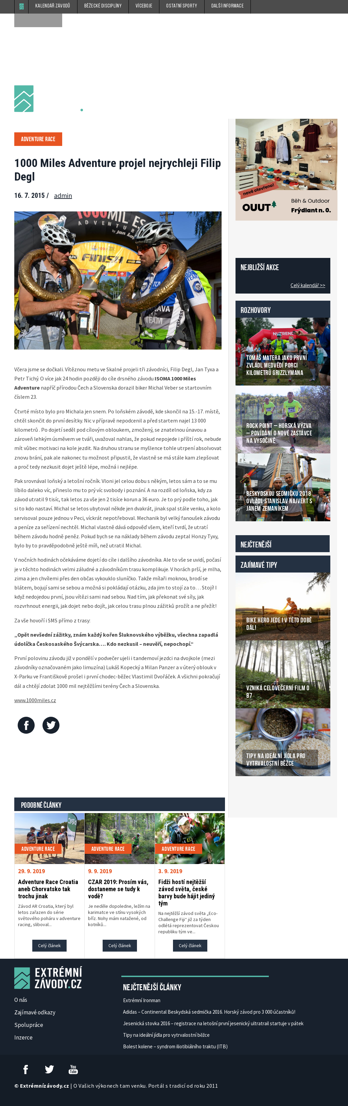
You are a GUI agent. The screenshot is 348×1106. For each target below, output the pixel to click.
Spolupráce (28, 1025)
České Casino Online (250, 793)
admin (63, 195)
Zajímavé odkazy (34, 1012)
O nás (20, 1000)
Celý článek (49, 945)
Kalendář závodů (52, 6)
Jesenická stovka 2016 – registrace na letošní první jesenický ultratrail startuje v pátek (213, 1023)
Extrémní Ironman (141, 1000)
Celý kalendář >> (308, 285)
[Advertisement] (138, 767)
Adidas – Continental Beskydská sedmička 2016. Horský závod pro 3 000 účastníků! (209, 1012)
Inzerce (23, 1037)
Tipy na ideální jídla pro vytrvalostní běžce (166, 1035)
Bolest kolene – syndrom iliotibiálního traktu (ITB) (175, 1046)
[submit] (55, 20)
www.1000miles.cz (35, 700)
